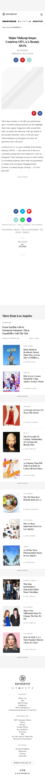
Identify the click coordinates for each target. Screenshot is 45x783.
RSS (22, 734)
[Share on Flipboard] (29, 211)
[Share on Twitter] (22, 211)
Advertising (22, 703)
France (22, 754)
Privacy (22, 725)
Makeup (26, 232)
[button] (22, 60)
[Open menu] (41, 13)
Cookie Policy (22, 727)
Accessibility (22, 730)
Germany (22, 751)
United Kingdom (23, 749)
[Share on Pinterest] (22, 60)
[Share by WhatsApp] (22, 219)
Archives (22, 732)
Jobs (22, 701)
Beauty (17, 229)
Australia (22, 756)
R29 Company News (22, 720)
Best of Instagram (30, 229)
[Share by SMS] (29, 219)
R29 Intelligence (22, 708)
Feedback (22, 705)
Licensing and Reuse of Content (22, 710)
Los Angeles (7, 229)
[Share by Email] (29, 60)
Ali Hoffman (22, 50)
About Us (22, 698)
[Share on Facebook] (16, 60)
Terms (22, 722)
